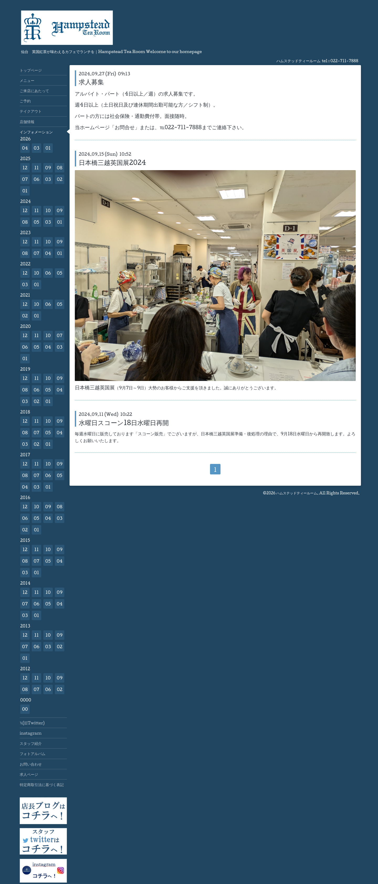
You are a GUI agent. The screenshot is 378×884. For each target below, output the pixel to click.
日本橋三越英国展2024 (112, 162)
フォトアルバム (32, 753)
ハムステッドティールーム (296, 493)
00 (25, 709)
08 (59, 167)
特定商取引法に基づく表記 (42, 784)
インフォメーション (36, 131)
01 (48, 148)
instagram (30, 733)
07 (25, 179)
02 (59, 179)
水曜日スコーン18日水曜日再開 (124, 422)
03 (36, 148)
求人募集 (91, 81)
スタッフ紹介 (31, 743)
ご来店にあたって (34, 90)
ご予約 (25, 100)
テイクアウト (31, 111)
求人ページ (29, 774)
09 (48, 167)
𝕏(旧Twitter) (32, 722)
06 (36, 179)
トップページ (31, 70)
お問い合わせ (31, 764)
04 (25, 148)
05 (36, 222)
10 (48, 210)
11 (36, 167)
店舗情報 (27, 121)
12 (25, 167)
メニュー (27, 80)
